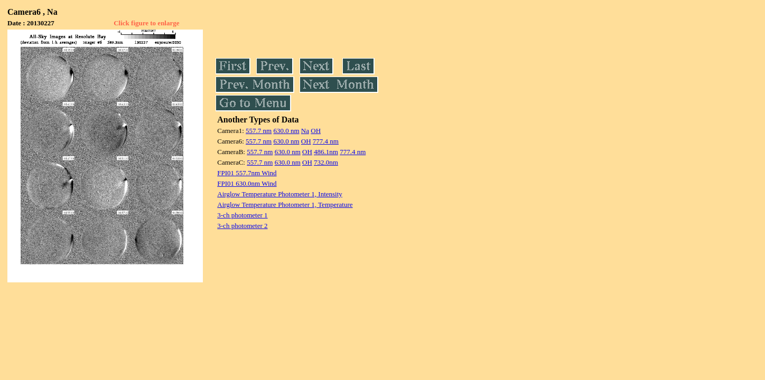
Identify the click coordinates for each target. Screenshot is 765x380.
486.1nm (326, 152)
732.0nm (326, 162)
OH (316, 131)
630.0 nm (286, 131)
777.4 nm (326, 141)
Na (305, 131)
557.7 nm (259, 131)
